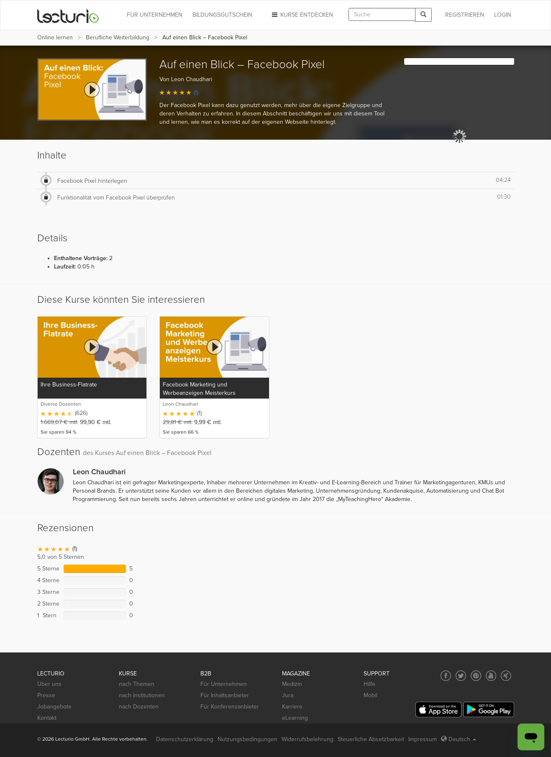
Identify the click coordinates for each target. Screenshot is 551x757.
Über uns (49, 684)
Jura (287, 695)
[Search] (423, 15)
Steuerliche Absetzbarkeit (371, 739)
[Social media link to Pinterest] (476, 675)
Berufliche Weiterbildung (117, 37)
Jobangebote (54, 706)
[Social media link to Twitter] (461, 675)
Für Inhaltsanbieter (224, 695)
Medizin (292, 684)
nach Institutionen (142, 695)
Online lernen (55, 37)
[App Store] (438, 709)
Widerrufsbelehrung (307, 739)
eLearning (295, 717)
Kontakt (46, 717)
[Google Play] (488, 709)
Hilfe (369, 684)
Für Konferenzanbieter (229, 706)
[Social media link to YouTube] (491, 675)
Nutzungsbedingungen (247, 739)
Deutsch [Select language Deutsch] (458, 739)
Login (502, 14)
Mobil (370, 695)
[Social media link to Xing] (506, 675)
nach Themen (136, 684)
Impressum (422, 739)
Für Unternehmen (223, 684)
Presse (46, 695)
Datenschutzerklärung (184, 739)
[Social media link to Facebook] (446, 675)
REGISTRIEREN (464, 14)
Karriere (292, 706)
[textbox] (382, 14)
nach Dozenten (139, 706)
